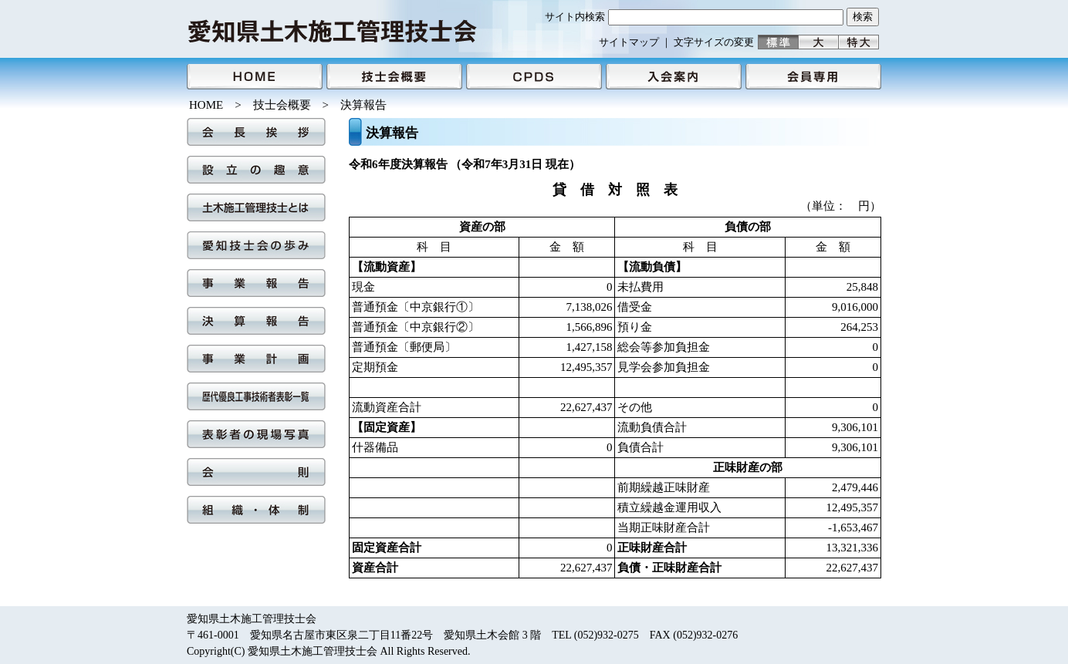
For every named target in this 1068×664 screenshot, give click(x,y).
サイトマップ (629, 42)
